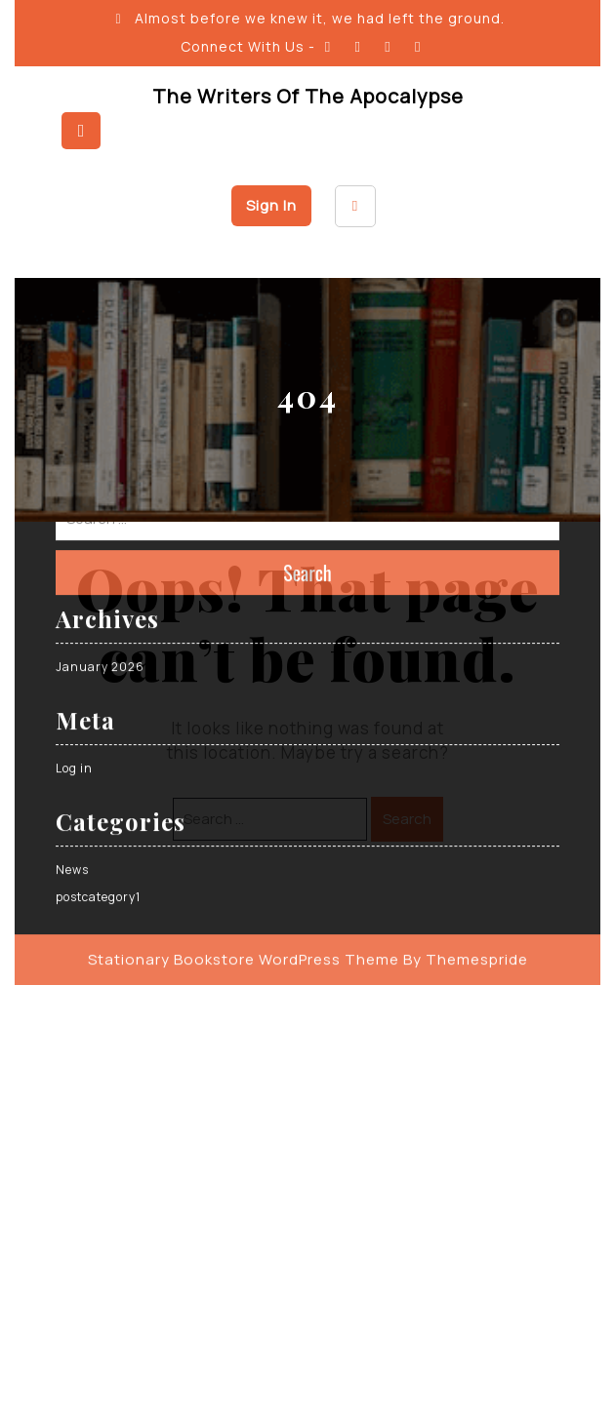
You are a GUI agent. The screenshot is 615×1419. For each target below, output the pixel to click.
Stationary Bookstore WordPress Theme (243, 807)
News (72, 717)
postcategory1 (98, 744)
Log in (74, 616)
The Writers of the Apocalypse (308, 96)
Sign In (271, 205)
